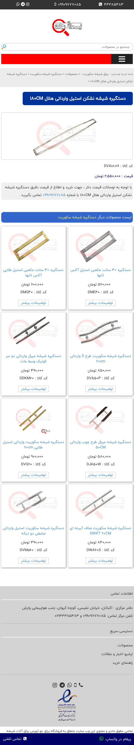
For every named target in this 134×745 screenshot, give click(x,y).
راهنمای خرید (123, 662)
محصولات (70, 74)
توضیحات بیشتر (100, 302)
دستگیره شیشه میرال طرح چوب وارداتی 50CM (100, 445)
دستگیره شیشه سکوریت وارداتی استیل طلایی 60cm (33, 445)
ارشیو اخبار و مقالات (117, 654)
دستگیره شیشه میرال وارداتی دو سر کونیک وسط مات (33, 359)
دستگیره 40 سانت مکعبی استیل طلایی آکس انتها (33, 272)
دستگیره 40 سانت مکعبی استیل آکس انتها (100, 272)
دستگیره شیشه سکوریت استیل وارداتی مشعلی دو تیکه (33, 531)
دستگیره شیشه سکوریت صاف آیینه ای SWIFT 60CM (100, 531)
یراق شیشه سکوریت (95, 74)
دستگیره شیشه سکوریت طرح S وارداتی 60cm (100, 359)
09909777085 (54, 195)
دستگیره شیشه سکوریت (45, 74)
